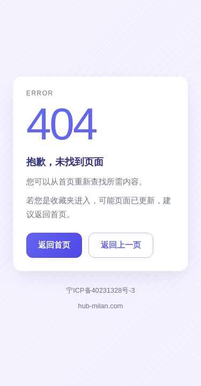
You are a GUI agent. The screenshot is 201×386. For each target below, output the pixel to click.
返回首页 (54, 244)
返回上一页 (121, 244)
